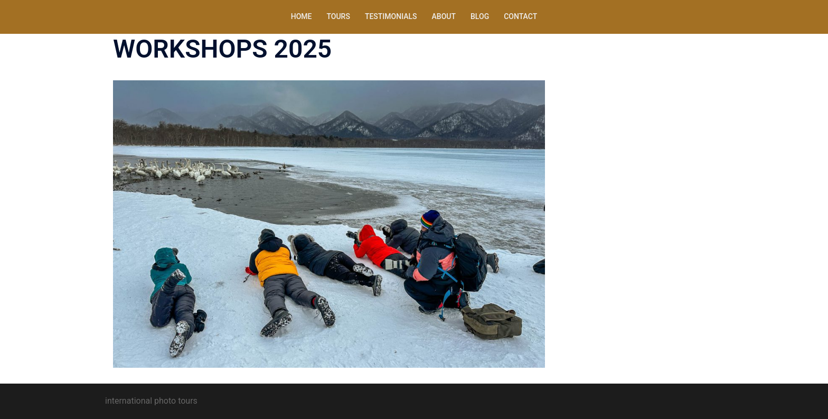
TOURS (338, 16)
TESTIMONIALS (391, 16)
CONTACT (520, 16)
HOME (301, 16)
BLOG (480, 16)
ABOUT (444, 16)
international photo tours (151, 401)
